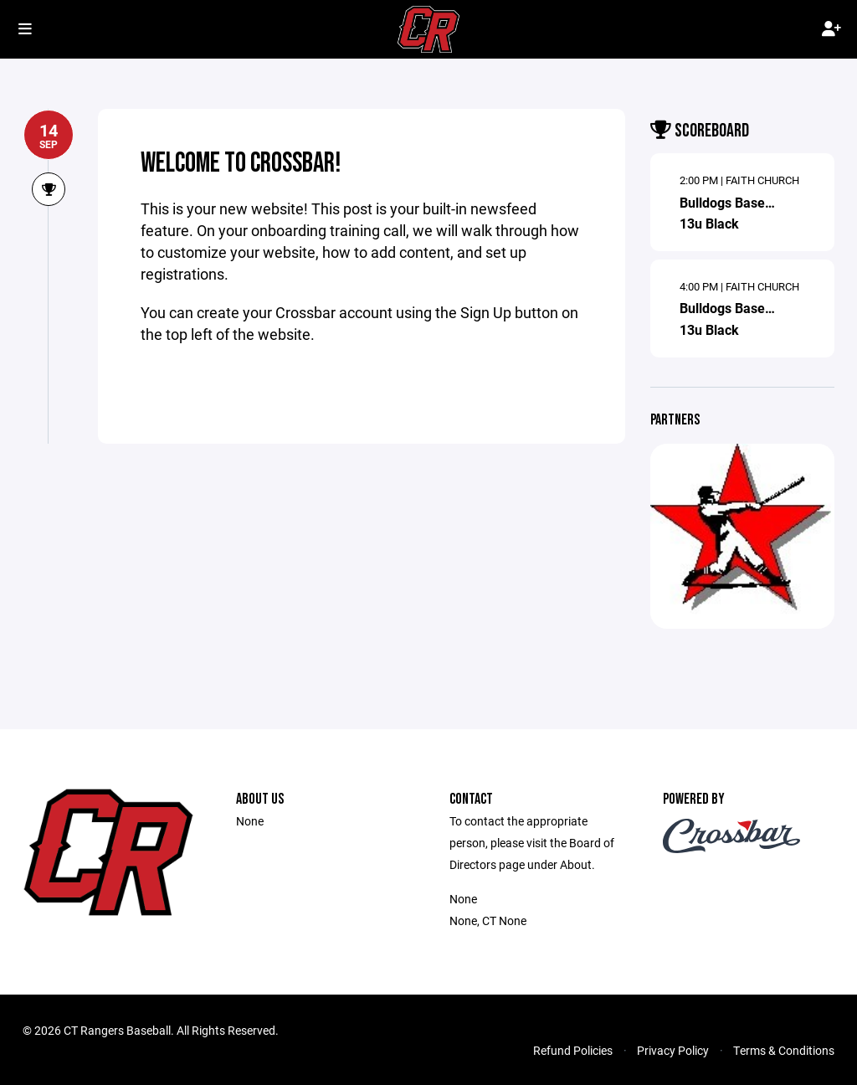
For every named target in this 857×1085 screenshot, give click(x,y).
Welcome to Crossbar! (241, 163)
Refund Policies (573, 1050)
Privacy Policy (673, 1050)
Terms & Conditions (783, 1050)
